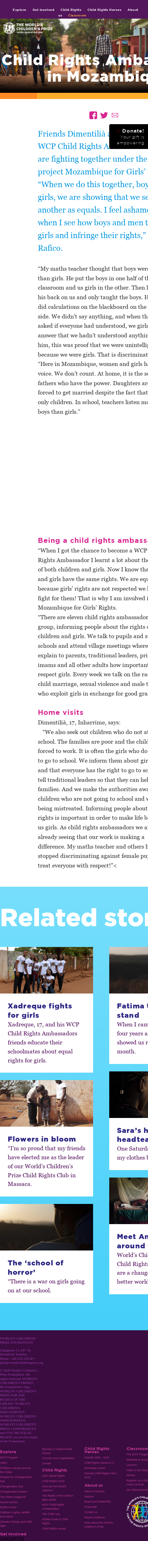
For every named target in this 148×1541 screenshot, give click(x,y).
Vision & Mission (94, 1491)
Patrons (89, 1496)
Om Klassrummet (137, 1489)
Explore (19, 9)
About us (93, 1485)
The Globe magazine (13, 1496)
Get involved (44, 9)
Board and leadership (97, 1501)
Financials (90, 1506)
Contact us (91, 1512)
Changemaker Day (11, 1486)
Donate (46, 1463)
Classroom (77, 15)
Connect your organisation (58, 1458)
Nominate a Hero (94, 1468)
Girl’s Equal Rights (53, 1475)
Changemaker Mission (14, 1491)
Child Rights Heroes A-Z (99, 1462)
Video (3, 1462)
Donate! (130, 136)
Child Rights (71, 9)
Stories (131, 1475)
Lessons (132, 1465)
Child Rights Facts (53, 1481)
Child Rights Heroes (104, 9)
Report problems (94, 1517)
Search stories (9, 1502)
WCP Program (9, 1457)
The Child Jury (51, 1514)
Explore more (8, 1507)
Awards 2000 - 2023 (96, 1457)
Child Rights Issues (54, 1528)
